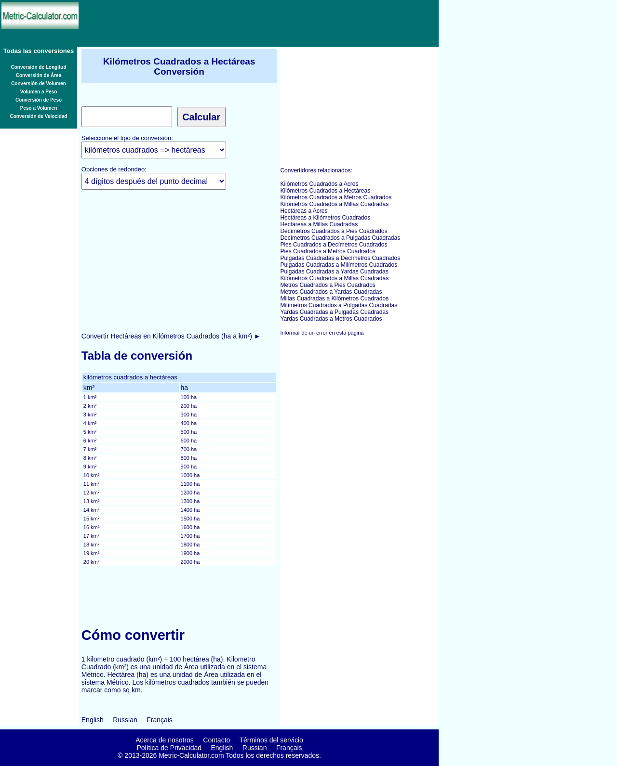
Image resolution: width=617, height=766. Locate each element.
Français (160, 720)
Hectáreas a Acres (303, 211)
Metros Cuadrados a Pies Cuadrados (327, 285)
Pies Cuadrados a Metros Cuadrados (327, 251)
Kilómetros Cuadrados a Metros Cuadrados (335, 197)
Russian (125, 720)
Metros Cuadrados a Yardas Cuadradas (331, 291)
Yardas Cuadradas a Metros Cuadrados (331, 318)
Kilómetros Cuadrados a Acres (319, 184)
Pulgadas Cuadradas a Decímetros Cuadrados (340, 258)
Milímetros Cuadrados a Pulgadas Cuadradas (338, 305)
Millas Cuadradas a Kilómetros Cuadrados (334, 298)
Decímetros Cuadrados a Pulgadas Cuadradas (340, 237)
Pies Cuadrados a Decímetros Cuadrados (333, 244)
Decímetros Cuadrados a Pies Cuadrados (333, 231)
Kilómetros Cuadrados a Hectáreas (325, 190)
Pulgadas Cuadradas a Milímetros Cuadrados (338, 264)
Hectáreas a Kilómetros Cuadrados (325, 217)
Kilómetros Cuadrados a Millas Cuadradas (334, 204)
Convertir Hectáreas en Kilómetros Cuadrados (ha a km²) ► (171, 336)
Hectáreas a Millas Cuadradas (319, 224)
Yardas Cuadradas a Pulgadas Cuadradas (334, 312)
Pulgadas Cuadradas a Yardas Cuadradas (334, 271)
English (92, 720)
